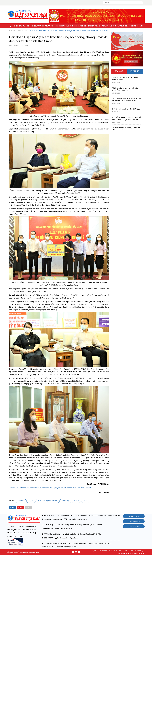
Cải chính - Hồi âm (136, 26)
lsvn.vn (76, 501)
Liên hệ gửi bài (133, 526)
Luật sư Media (123, 26)
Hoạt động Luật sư (19, 31)
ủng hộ (31, 501)
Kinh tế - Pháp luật (66, 26)
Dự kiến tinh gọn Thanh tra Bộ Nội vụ (126, 109)
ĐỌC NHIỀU (135, 71)
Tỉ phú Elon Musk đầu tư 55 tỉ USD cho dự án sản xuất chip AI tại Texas (126, 99)
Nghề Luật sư (36, 26)
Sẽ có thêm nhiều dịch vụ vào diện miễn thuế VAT (125, 78)
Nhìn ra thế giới (81, 26)
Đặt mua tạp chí (134, 516)
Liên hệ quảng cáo (134, 521)
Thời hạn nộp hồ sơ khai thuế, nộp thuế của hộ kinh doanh (125, 89)
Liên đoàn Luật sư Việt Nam (47, 501)
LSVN (85, 501)
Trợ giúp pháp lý (94, 26)
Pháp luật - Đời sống (50, 26)
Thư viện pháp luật (109, 26)
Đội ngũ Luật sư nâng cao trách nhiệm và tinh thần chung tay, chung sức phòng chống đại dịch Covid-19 (50, 488)
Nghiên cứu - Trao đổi (21, 26)
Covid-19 (21, 501)
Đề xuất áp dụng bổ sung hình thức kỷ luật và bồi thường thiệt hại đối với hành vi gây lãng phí (126, 118)
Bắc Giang (65, 501)
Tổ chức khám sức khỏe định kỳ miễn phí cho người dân (126, 129)
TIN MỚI (119, 71)
